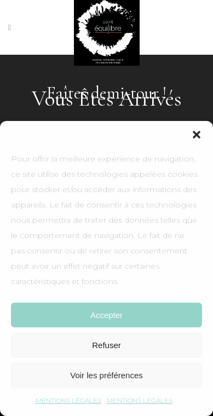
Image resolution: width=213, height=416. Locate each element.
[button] (196, 134)
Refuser (106, 345)
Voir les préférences (106, 375)
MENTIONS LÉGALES (68, 400)
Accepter (106, 315)
